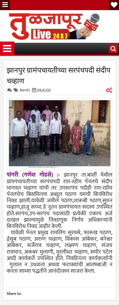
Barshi (25, 90)
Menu (5, 5)
